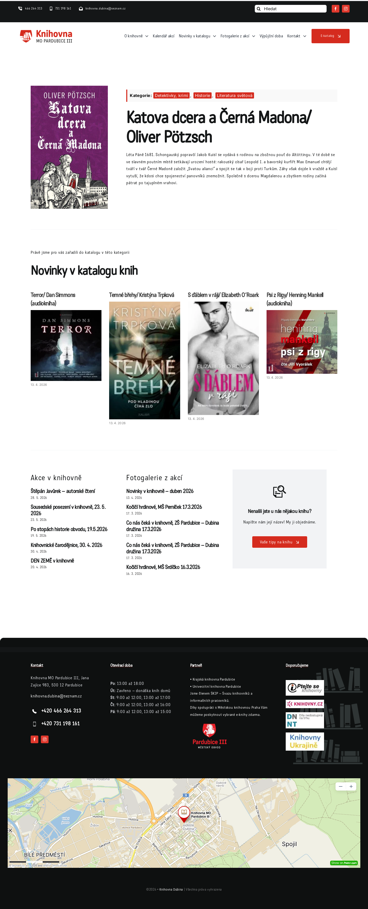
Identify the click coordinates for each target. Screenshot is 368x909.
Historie (202, 95)
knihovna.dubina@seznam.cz (56, 696)
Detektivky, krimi (171, 95)
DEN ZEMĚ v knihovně (52, 561)
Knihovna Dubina (171, 890)
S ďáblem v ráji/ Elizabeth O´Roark (223, 295)
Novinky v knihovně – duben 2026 (159, 491)
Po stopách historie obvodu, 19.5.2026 (69, 529)
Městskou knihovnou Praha (239, 707)
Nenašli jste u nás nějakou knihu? (279, 511)
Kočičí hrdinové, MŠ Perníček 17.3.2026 (164, 507)
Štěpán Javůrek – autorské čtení (63, 491)
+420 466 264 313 (61, 711)
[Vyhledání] (258, 9)
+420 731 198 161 (60, 724)
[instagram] (346, 9)
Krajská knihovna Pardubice (214, 679)
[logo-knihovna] (46, 31)
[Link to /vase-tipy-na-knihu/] (279, 491)
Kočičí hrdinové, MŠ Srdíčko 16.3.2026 (163, 567)
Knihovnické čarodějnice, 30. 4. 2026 (66, 545)
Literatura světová (234, 95)
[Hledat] (291, 9)
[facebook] (335, 9)
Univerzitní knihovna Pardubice (217, 686)
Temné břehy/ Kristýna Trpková (141, 295)
